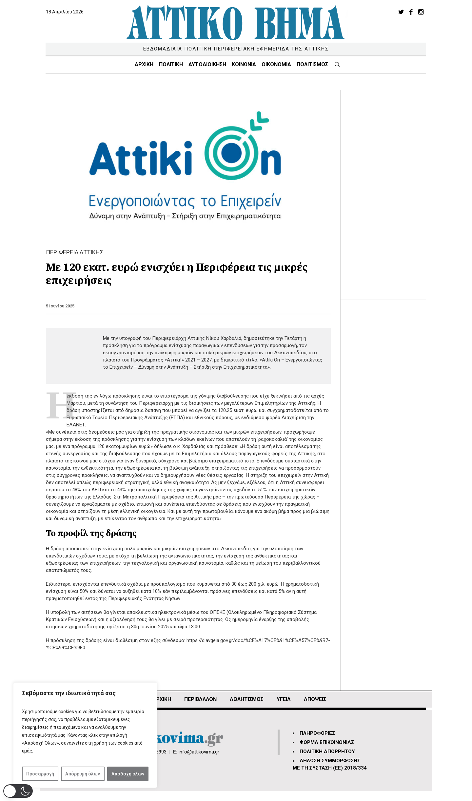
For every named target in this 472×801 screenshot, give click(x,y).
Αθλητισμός (247, 699)
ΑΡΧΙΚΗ (161, 699)
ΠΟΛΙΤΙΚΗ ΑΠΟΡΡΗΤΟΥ (327, 751)
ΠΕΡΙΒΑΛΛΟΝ (200, 699)
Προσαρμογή (40, 773)
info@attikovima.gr (199, 752)
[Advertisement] (388, 188)
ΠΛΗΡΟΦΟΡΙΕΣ (317, 733)
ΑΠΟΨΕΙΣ (315, 699)
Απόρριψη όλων (82, 773)
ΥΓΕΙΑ (284, 699)
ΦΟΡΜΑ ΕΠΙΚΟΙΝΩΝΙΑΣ (327, 742)
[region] (85, 735)
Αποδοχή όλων (127, 773)
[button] (18, 791)
